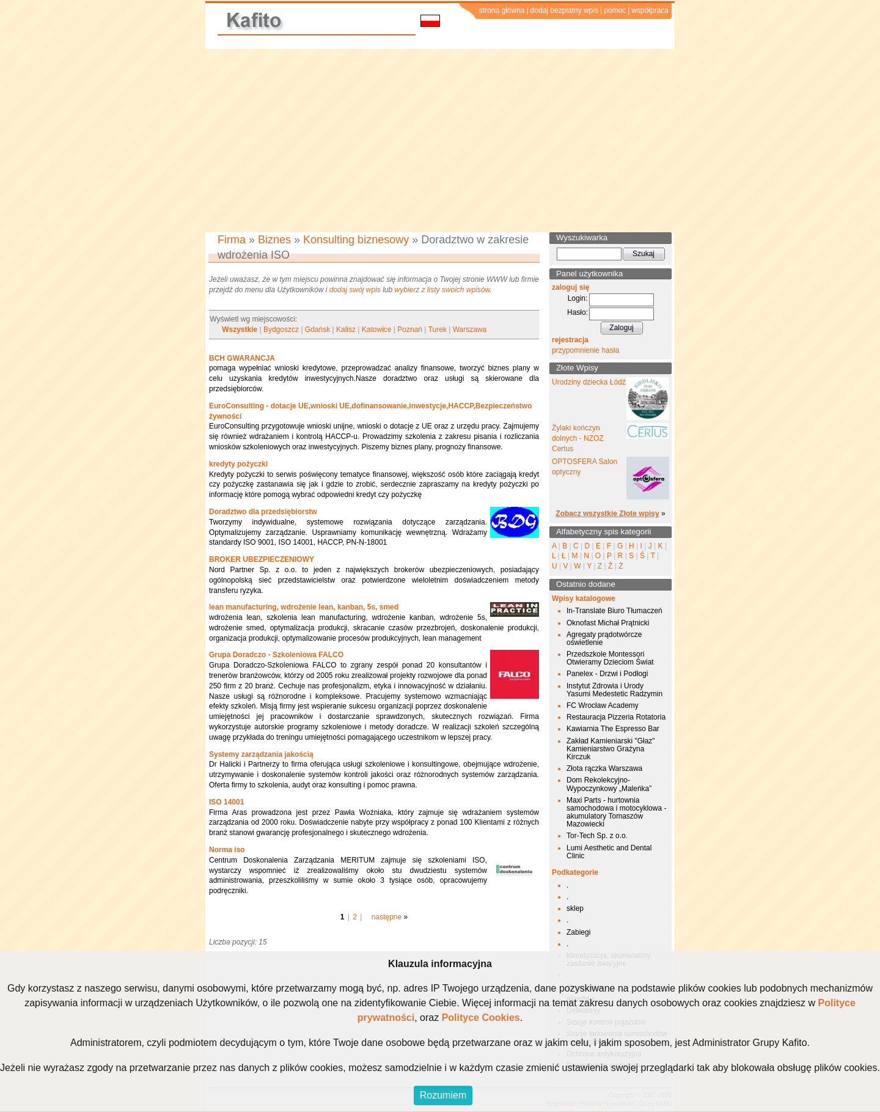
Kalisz (346, 329)
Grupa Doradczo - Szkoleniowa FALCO (276, 654)
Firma (232, 240)
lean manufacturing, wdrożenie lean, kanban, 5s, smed (303, 607)
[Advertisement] (440, 140)
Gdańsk (317, 329)
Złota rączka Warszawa (604, 768)
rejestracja (570, 340)
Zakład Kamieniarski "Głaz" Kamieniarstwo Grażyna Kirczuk (610, 749)
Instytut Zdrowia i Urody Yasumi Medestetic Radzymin (614, 690)
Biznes (274, 240)
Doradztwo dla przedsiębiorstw (263, 511)
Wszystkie (239, 329)
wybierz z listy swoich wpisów (442, 289)
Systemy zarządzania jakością (261, 754)
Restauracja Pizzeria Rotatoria (616, 717)
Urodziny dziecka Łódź (589, 382)
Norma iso (227, 849)
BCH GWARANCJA (242, 358)
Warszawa (470, 329)
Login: (578, 298)
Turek (437, 329)
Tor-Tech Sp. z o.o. (597, 835)
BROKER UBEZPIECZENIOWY (261, 559)
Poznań (409, 329)
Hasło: (577, 312)
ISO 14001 (226, 802)
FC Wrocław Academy (602, 705)
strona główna (502, 10)
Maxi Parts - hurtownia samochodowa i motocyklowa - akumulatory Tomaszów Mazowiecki (616, 812)
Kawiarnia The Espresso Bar (612, 728)
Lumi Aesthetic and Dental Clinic (608, 852)
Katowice (377, 329)
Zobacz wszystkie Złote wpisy (607, 513)
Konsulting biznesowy (356, 240)
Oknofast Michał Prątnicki (607, 623)
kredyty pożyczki (238, 464)
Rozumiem (443, 1095)
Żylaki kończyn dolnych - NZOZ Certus (578, 438)
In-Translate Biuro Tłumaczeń (614, 610)
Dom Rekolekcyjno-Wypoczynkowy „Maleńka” (608, 784)
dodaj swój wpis (355, 289)
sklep (575, 908)
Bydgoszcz (281, 329)
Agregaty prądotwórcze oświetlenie (604, 638)
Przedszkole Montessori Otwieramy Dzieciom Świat (610, 658)
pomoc (615, 10)
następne (387, 917)
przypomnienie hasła (585, 350)
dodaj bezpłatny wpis (564, 10)
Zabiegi (578, 932)
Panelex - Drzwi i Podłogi (607, 673)
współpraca (650, 10)
